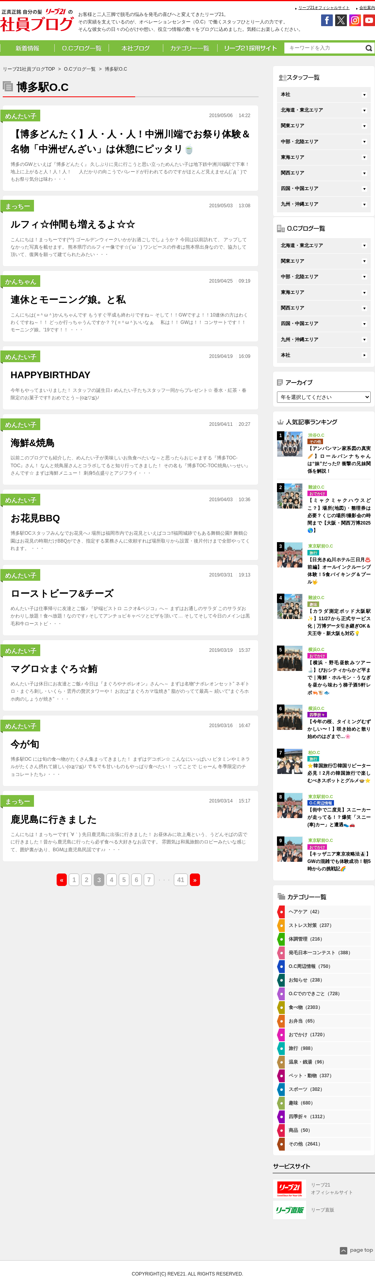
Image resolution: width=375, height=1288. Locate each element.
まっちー (17, 206)
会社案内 (367, 7)
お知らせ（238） (307, 980)
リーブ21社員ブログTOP (29, 69)
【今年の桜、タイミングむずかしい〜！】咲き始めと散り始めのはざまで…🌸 (339, 729)
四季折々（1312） (308, 1116)
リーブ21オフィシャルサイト (324, 7)
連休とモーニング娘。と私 (68, 299)
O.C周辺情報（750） (311, 966)
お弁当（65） (303, 1021)
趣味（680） (302, 1103)
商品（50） (300, 1130)
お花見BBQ (35, 518)
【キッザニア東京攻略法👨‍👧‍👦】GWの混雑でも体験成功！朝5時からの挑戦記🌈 (339, 861)
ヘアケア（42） (305, 911)
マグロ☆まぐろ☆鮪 (54, 669)
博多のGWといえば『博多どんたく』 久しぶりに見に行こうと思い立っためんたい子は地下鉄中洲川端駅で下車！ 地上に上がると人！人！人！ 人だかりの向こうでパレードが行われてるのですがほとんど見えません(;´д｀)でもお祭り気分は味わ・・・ (130, 172)
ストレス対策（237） (311, 925)
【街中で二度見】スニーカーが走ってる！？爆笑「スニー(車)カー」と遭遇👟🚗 (339, 817)
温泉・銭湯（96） (308, 1062)
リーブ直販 (322, 1210)
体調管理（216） (307, 939)
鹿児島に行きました (54, 819)
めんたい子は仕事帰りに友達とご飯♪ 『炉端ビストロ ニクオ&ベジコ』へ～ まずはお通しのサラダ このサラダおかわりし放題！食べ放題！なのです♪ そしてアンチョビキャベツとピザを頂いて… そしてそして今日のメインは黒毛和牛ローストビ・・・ (130, 616)
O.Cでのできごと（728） (315, 993)
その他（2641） (306, 1144)
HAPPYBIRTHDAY (50, 375)
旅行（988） (302, 1048)
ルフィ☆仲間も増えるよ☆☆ (73, 224)
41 (180, 880)
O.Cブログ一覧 (80, 69)
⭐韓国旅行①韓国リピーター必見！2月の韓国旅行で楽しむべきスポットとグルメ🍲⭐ (339, 773)
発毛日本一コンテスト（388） (321, 952)
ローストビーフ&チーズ (62, 593)
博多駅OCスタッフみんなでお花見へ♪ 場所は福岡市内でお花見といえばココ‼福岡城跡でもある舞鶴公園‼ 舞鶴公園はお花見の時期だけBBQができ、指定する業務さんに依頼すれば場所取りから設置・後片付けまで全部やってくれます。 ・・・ (130, 540)
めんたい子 (20, 116)
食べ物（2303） (306, 1007)
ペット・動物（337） (311, 1075)
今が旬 (25, 744)
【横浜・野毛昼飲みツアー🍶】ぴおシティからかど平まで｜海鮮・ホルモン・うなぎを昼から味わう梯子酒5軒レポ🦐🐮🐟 (339, 678)
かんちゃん (20, 281)
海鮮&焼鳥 (33, 443)
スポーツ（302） (307, 1089)
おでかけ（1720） (308, 1034)
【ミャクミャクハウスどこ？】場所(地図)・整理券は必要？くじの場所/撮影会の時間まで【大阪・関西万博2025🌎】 (339, 515)
